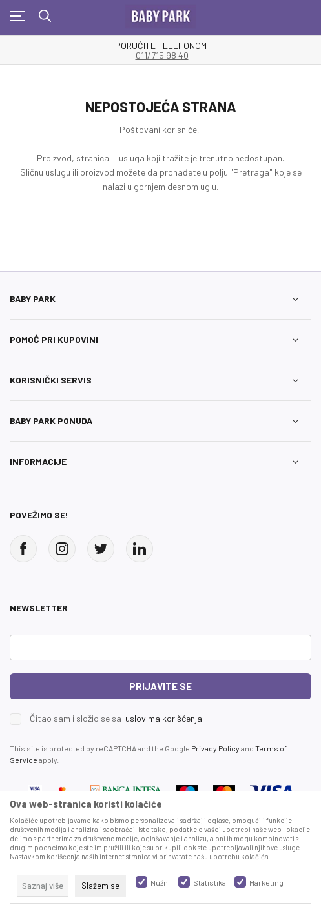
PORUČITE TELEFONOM (161, 46)
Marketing (266, 882)
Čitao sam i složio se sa (116, 718)
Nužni (160, 882)
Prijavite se (160, 686)
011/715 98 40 (162, 55)
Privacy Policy (215, 748)
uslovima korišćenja (163, 718)
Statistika (209, 882)
